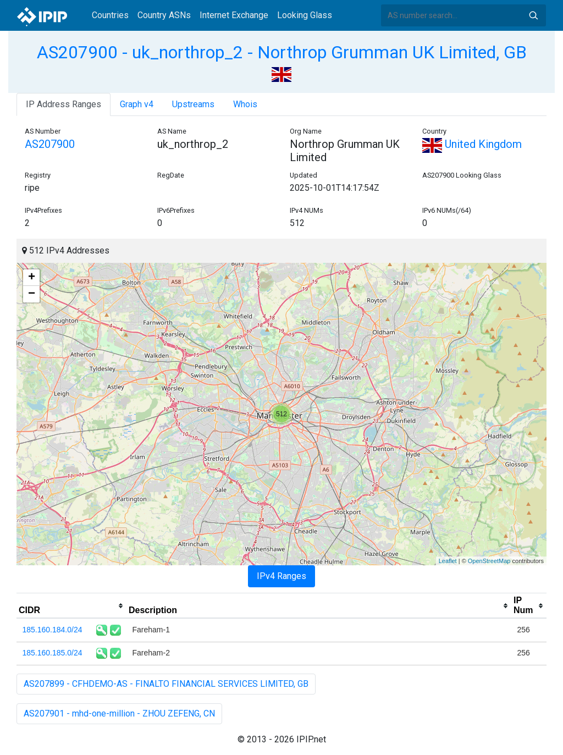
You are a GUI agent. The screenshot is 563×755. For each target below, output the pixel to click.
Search (533, 15)
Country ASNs (164, 15)
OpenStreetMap (489, 561)
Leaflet (448, 561)
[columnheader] (71, 606)
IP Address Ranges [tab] (63, 104)
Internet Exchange (234, 15)
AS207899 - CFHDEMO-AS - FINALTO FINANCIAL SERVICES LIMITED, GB (166, 684)
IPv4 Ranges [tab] (281, 576)
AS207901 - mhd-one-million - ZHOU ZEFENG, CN (119, 713)
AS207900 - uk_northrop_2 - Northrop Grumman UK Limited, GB (282, 52)
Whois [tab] (245, 104)
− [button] (31, 294)
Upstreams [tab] (193, 104)
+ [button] (31, 277)
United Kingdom (472, 144)
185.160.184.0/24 (52, 629)
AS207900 (50, 144)
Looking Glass (304, 15)
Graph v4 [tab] (136, 104)
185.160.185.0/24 (52, 652)
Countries (110, 15)
